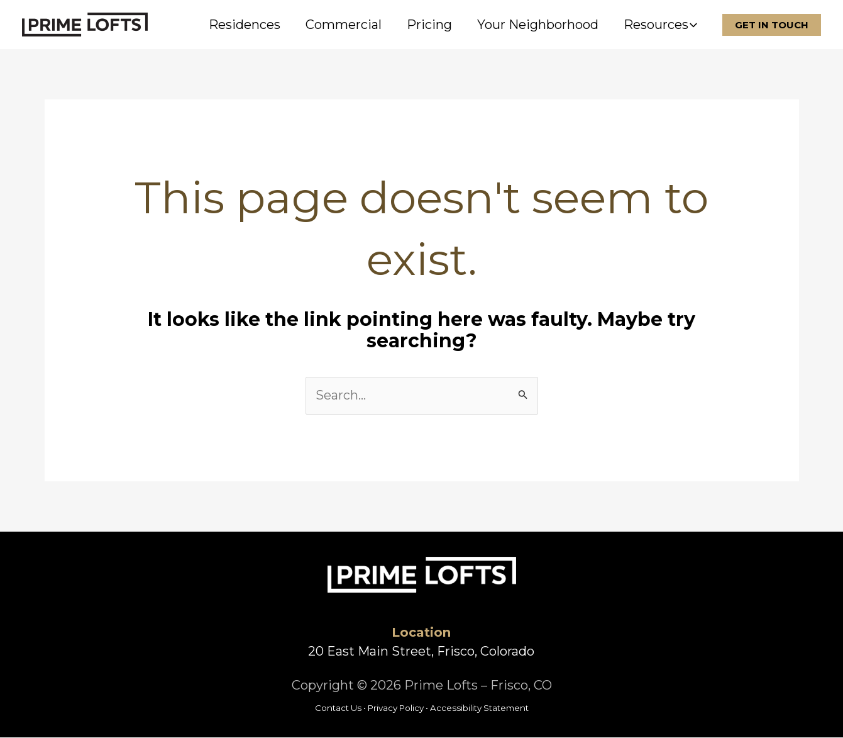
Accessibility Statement (479, 708)
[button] (692, 25)
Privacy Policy (396, 708)
